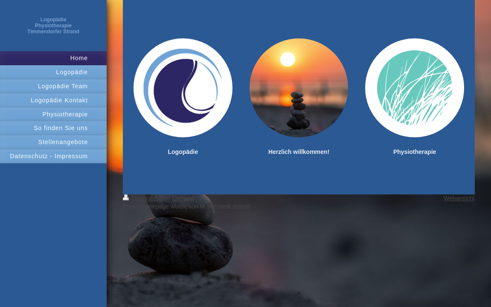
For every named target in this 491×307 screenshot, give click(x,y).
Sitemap (183, 198)
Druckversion (146, 198)
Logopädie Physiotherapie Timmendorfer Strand (53, 26)
